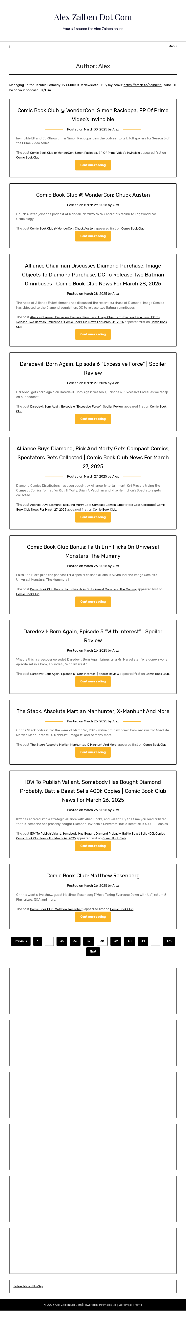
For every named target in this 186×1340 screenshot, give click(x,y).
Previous (21, 970)
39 (116, 970)
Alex (116, 129)
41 (143, 970)
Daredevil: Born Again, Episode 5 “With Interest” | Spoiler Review (77, 684)
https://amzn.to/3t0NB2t (143, 85)
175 (169, 970)
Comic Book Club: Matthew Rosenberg (93, 904)
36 (75, 970)
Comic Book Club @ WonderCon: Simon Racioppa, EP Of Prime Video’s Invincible (88, 153)
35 (61, 970)
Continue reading (93, 165)
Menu (173, 46)
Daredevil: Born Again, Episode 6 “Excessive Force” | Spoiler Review (79, 416)
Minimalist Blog (108, 1334)
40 (129, 970)
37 (88, 970)
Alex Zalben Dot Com (93, 16)
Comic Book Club (33, 157)
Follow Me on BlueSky (28, 1316)
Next (93, 981)
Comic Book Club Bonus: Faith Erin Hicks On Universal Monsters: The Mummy (87, 599)
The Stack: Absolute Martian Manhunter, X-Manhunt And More (76, 769)
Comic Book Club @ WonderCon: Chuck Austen (93, 195)
